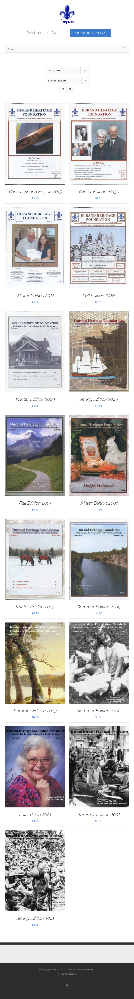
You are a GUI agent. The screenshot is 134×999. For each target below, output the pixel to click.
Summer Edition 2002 (98, 710)
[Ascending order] (85, 70)
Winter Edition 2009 (35, 399)
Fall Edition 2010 (99, 295)
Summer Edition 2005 (98, 606)
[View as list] (69, 89)
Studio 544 (89, 969)
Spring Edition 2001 (35, 918)
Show (57, 80)
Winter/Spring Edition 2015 (35, 191)
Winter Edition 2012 (35, 295)
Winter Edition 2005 (35, 606)
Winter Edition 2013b (99, 191)
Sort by (54, 70)
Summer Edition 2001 (99, 814)
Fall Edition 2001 (35, 814)
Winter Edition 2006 (98, 503)
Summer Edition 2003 (35, 710)
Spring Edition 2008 (98, 399)
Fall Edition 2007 (35, 503)
